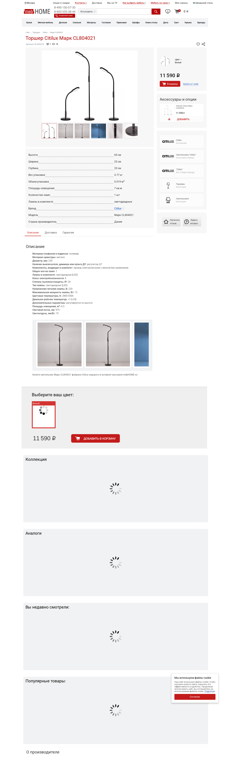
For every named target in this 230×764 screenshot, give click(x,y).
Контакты (80, 3)
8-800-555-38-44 (64, 11)
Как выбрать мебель (133, 3)
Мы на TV (112, 3)
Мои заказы (181, 3)
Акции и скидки (61, 3)
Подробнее (209, 691)
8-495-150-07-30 (64, 7)
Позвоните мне (66, 16)
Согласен (195, 696)
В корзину (172, 84)
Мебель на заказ (159, 3)
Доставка (97, 3)
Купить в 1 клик (190, 84)
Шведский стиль (203, 3)
